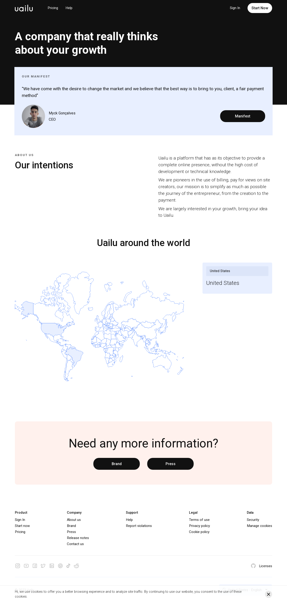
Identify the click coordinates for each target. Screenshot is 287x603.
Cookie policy (199, 532)
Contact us (75, 544)
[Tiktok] (68, 566)
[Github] (253, 566)
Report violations (139, 526)
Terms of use (199, 520)
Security (253, 520)
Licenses (265, 566)
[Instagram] (17, 566)
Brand (117, 464)
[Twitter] (43, 566)
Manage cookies (259, 526)
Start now (22, 526)
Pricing (53, 8)
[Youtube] (26, 566)
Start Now (259, 8)
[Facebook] (35, 566)
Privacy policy (199, 526)
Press (171, 464)
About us (74, 520)
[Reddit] (76, 566)
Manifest (242, 116)
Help (68, 8)
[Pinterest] (60, 566)
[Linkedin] (52, 566)
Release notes (78, 538)
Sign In (235, 8)
